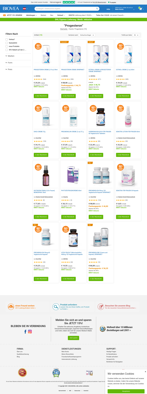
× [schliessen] (145, 371)
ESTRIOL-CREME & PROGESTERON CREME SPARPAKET (100, 70)
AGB (70, 390)
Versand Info (110, 359)
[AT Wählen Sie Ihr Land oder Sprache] (25, 8)
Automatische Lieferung (69, 359)
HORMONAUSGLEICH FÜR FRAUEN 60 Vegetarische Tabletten (100, 132)
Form (9, 62)
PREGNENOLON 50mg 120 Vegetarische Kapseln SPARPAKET (100, 191)
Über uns (19, 351)
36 (136, 35)
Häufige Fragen (111, 351)
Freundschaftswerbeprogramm (71, 356)
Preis (9, 69)
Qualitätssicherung (23, 354)
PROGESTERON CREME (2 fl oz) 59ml (45, 69)
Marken (43, 15)
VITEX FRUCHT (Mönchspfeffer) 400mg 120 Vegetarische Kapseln (72, 253)
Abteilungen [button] (31, 15)
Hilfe (108, 9)
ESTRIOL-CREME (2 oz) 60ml (125, 69)
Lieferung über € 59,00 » (80, 15)
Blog (18, 356)
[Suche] (97, 9)
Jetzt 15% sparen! (12, 15)
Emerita (65, 197)
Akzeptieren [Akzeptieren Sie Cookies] (126, 391)
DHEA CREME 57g (39, 131)
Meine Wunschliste (68, 354)
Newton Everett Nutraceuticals (126, 138)
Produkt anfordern (112, 356)
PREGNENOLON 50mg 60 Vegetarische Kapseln (42, 253)
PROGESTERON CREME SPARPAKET (72, 69)
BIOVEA (38, 76)
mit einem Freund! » (110, 15)
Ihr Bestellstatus (111, 354)
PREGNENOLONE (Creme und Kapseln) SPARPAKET (98, 253)
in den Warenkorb (41, 96)
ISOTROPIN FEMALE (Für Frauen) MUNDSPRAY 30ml (44, 191)
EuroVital (38, 138)
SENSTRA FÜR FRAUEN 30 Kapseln (127, 190)
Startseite (64, 29)
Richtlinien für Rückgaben (114, 362)
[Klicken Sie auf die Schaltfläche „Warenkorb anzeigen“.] (141, 9)
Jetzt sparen (73, 338)
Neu (51, 15)
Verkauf (61, 15)
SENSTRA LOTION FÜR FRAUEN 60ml (128, 131)
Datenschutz (77, 390)
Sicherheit (86, 390)
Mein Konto (65, 351)
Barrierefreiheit (62, 390)
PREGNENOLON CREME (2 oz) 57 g (72, 131)
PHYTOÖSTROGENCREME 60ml (71, 190)
